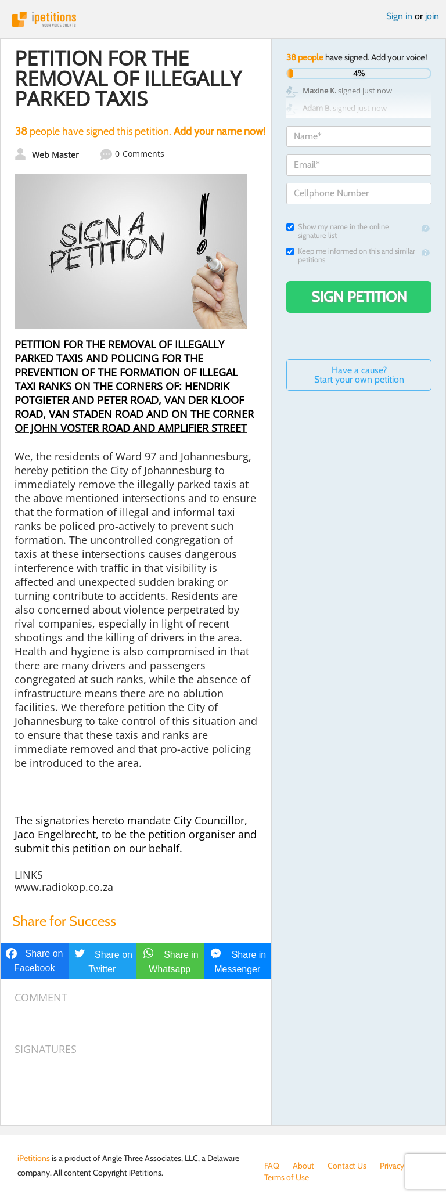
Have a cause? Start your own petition (359, 375)
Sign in (399, 15)
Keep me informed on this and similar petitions (350, 255)
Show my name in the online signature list (337, 231)
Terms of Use (286, 1177)
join (432, 15)
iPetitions (223, 19)
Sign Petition (359, 296)
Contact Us (347, 1165)
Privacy (392, 1165)
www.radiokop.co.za (64, 887)
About (303, 1165)
